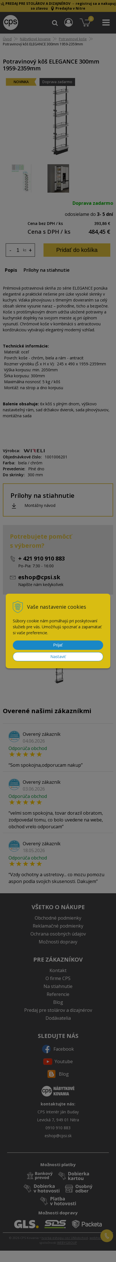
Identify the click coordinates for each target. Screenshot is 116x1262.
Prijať (58, 645)
